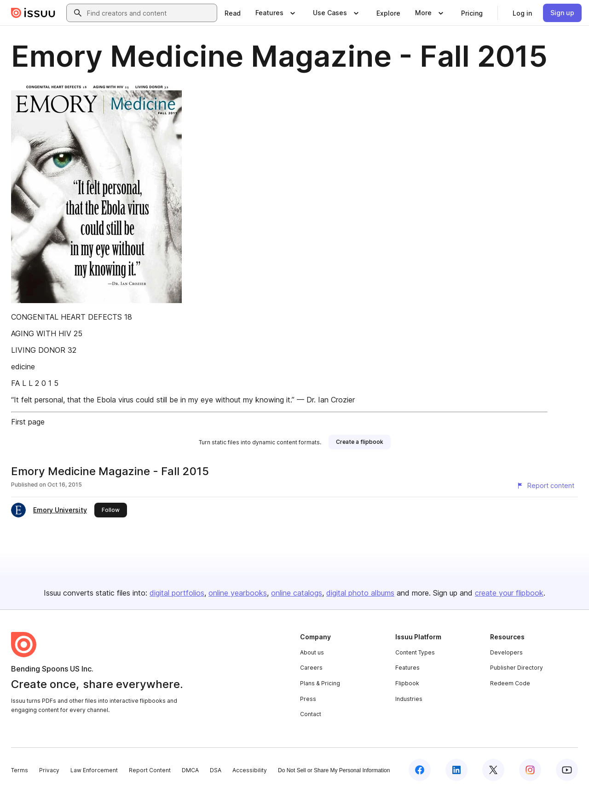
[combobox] (150, 13)
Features (407, 667)
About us (312, 652)
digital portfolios (177, 592)
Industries (408, 698)
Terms (19, 770)
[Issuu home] (33, 13)
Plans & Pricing (320, 683)
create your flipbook (509, 592)
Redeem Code (510, 683)
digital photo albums (360, 592)
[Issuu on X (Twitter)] (493, 770)
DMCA (190, 770)
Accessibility (249, 770)
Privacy (49, 770)
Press (308, 698)
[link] (232, 13)
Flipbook (407, 683)
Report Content (150, 770)
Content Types (415, 652)
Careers (311, 667)
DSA (215, 770)
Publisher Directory (516, 667)
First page (28, 421)
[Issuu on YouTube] (567, 770)
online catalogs (296, 592)
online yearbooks (237, 592)
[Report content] (545, 485)
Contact (310, 714)
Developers (506, 652)
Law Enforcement (94, 770)
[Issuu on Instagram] (530, 770)
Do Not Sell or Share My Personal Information (334, 770)
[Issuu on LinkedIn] (456, 770)
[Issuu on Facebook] (420, 770)
